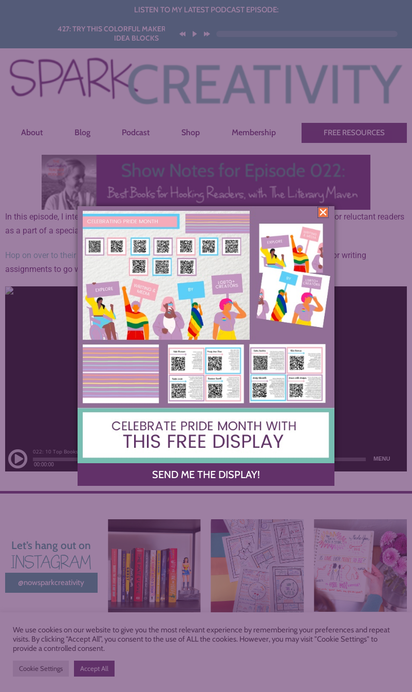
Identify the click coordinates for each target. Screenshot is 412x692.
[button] (323, 212)
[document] (206, 346)
